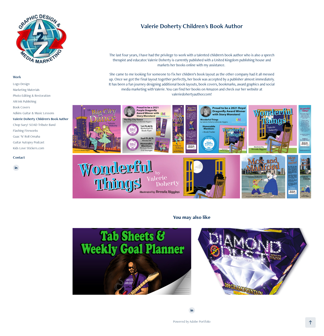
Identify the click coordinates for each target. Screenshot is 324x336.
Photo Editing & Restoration (31, 95)
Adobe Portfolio (200, 321)
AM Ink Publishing (24, 101)
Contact (19, 157)
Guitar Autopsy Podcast (28, 142)
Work (17, 77)
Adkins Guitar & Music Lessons (33, 113)
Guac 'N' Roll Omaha (26, 136)
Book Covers (21, 107)
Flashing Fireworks (25, 130)
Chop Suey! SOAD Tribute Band (34, 125)
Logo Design (21, 84)
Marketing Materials (26, 90)
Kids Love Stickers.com (28, 148)
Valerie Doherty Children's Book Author (40, 119)
